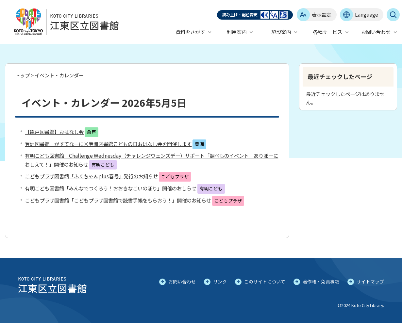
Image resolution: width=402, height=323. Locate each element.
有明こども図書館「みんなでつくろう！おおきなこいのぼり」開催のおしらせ (110, 188)
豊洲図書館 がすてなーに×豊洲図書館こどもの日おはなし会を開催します (108, 143)
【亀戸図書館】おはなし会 (54, 131)
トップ (22, 75)
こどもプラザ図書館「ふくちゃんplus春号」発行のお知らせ (91, 176)
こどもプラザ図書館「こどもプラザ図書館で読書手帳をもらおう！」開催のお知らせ (118, 200)
